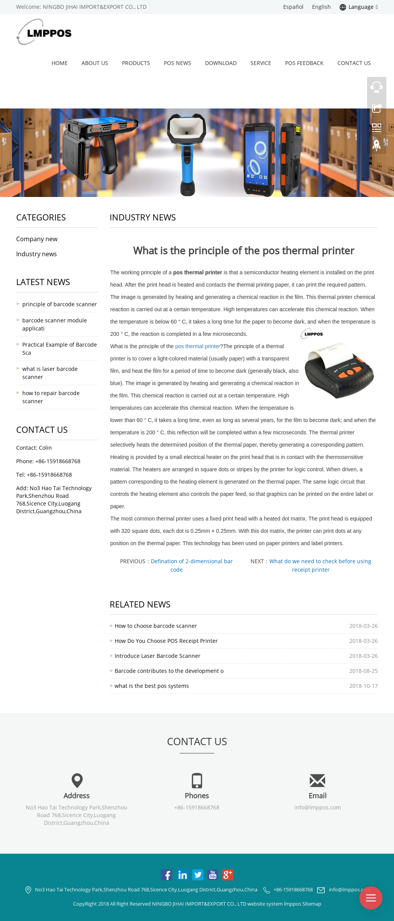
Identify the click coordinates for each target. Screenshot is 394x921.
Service (260, 63)
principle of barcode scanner (59, 304)
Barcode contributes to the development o (169, 670)
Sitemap (311, 903)
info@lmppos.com (317, 807)
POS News (177, 63)
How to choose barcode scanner (156, 625)
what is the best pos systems (152, 685)
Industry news (36, 254)
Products (136, 63)
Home (60, 63)
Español (293, 6)
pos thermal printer (197, 346)
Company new (36, 239)
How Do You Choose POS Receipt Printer (166, 640)
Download (221, 63)
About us (95, 63)
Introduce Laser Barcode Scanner (157, 655)
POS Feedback (304, 63)
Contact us (354, 63)
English (321, 6)
